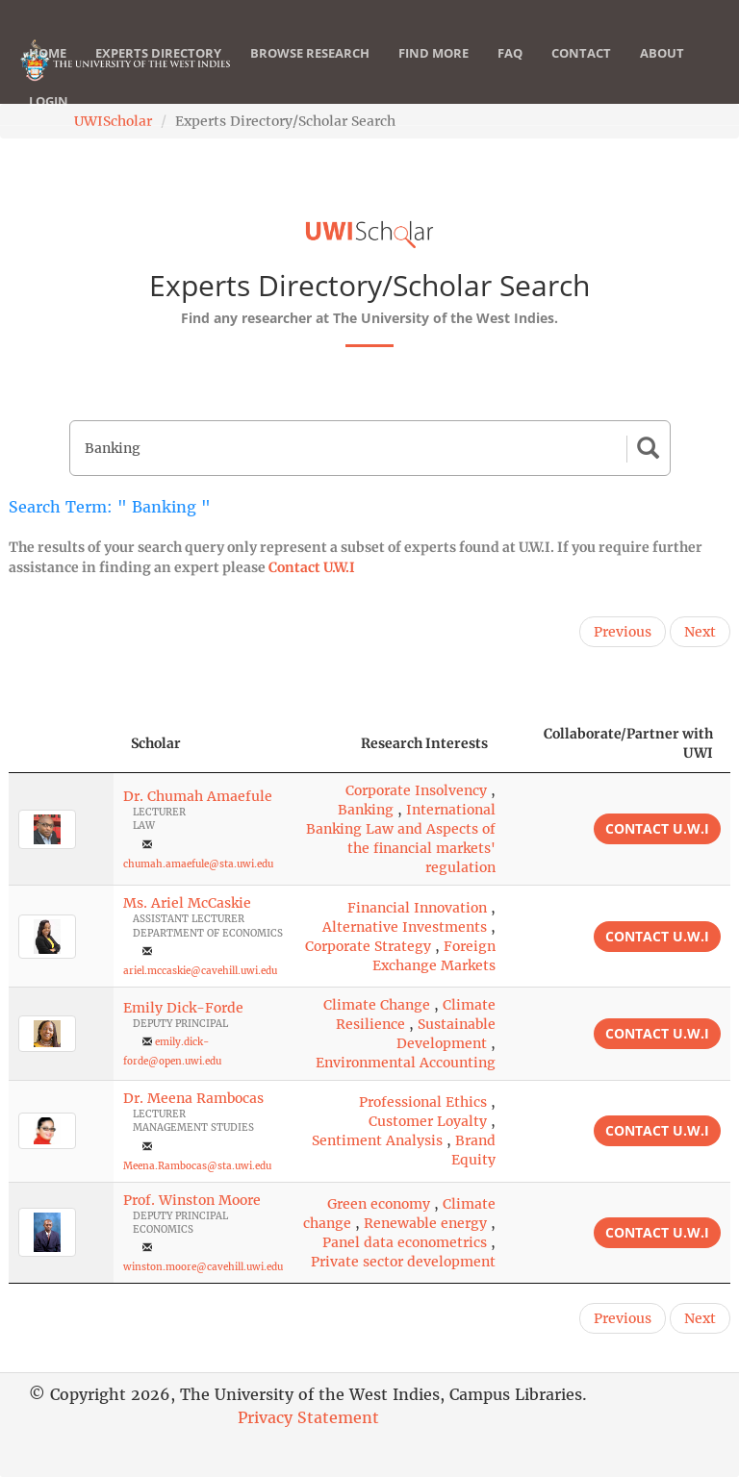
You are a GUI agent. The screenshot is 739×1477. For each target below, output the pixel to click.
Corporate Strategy (368, 946)
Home (47, 72)
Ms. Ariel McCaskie (187, 903)
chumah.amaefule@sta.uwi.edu (198, 864)
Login (48, 120)
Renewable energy (425, 1223)
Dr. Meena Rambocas (193, 1098)
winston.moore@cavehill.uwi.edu (203, 1267)
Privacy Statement (308, 1417)
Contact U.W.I (311, 567)
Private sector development (403, 1261)
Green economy (378, 1204)
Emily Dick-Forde (183, 1007)
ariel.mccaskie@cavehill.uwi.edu (200, 970)
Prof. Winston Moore (192, 1200)
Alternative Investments (404, 927)
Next (700, 631)
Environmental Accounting (406, 1062)
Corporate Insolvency (416, 790)
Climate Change (376, 1005)
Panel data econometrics (404, 1242)
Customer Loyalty (428, 1121)
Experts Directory (158, 72)
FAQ (509, 72)
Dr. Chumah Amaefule (197, 796)
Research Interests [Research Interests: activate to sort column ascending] (424, 743)
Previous (622, 631)
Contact (581, 72)
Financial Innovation (417, 907)
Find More (433, 72)
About (662, 72)
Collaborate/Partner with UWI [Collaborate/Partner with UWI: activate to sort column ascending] (628, 743)
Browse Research (310, 72)
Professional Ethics (423, 1102)
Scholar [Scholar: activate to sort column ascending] (156, 743)
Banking (366, 809)
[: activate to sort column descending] (61, 743)
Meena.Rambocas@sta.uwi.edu (197, 1166)
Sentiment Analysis (377, 1140)
